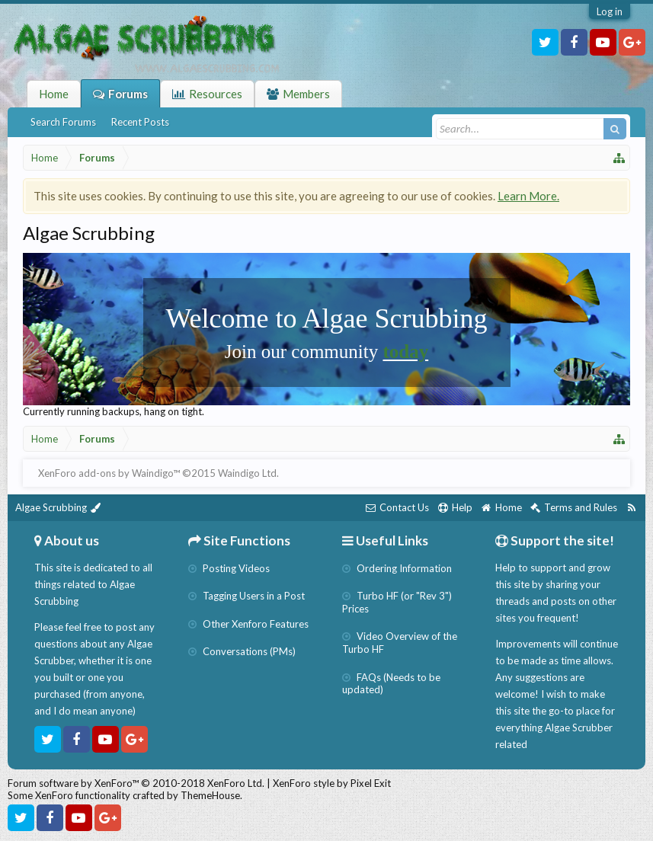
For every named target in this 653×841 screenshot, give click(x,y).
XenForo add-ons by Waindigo (105, 473)
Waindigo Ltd (247, 473)
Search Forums (63, 122)
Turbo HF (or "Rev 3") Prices (397, 602)
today (405, 351)
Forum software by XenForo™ (136, 783)
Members (306, 94)
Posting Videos (229, 568)
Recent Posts (140, 122)
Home (54, 94)
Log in (610, 11)
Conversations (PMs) (242, 651)
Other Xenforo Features (248, 624)
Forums (128, 94)
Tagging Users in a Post (246, 596)
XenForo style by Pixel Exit (332, 783)
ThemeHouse (210, 795)
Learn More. (528, 196)
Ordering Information (397, 568)
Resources (215, 94)
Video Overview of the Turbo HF (399, 642)
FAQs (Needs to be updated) (391, 683)
